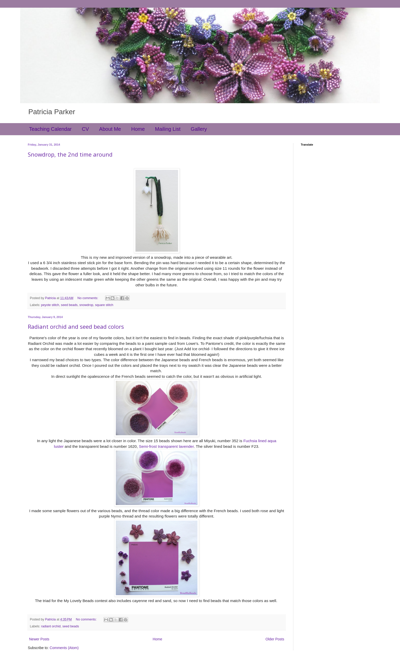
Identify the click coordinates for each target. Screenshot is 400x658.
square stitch (104, 305)
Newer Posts (39, 639)
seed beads (69, 305)
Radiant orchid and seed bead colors (76, 326)
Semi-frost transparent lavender (166, 446)
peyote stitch (50, 305)
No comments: (88, 298)
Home (138, 129)
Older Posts (275, 639)
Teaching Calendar (50, 129)
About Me (110, 129)
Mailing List (168, 129)
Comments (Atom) (64, 648)
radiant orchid (50, 626)
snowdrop (86, 305)
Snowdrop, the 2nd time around (70, 154)
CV (85, 129)
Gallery (199, 129)
